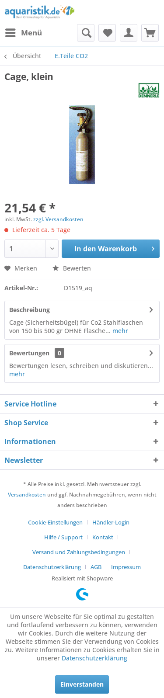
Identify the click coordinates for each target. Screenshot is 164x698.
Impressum (126, 567)
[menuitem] (23, 33)
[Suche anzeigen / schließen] (85, 33)
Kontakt (102, 537)
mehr (119, 330)
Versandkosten (27, 494)
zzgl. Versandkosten (58, 219)
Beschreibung (29, 310)
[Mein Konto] (128, 33)
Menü (23, 32)
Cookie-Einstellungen (55, 522)
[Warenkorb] (150, 33)
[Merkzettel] (107, 33)
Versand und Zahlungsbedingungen (78, 552)
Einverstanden (82, 684)
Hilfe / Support (63, 537)
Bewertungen (29, 353)
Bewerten (71, 268)
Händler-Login (110, 522)
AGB (96, 567)
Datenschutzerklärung (52, 567)
